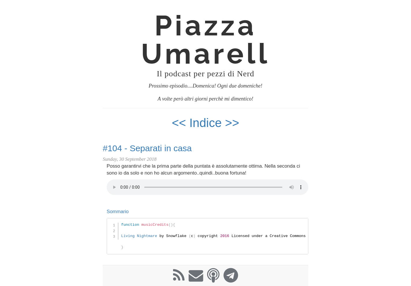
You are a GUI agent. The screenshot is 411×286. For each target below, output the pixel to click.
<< (179, 123)
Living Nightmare (139, 235)
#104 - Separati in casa (147, 148)
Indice (207, 123)
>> (232, 123)
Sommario (118, 211)
